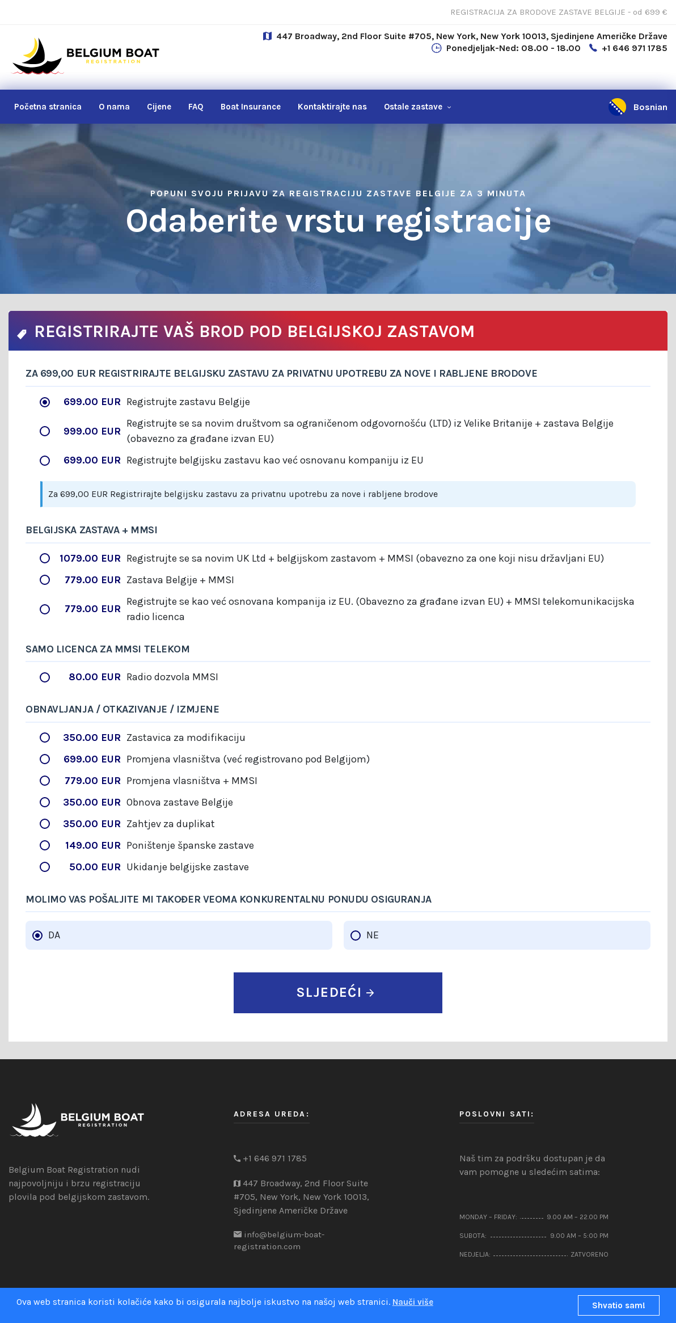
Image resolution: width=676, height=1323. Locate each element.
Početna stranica (48, 107)
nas (332, 107)
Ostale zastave (413, 107)
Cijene (159, 107)
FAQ (196, 107)
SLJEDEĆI (335, 992)
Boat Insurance (251, 107)
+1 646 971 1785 (634, 48)
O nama (114, 107)
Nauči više (412, 1302)
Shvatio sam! (618, 1305)
